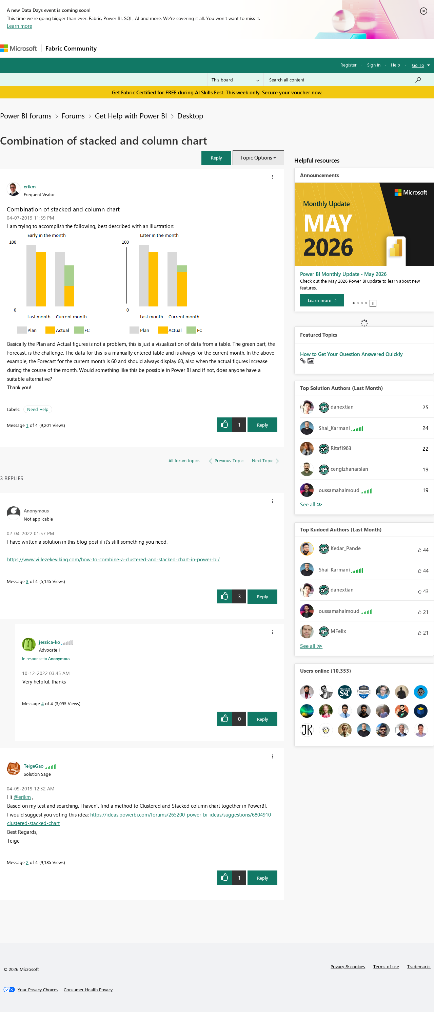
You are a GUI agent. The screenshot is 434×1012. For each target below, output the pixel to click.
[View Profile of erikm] (30, 186)
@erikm (22, 796)
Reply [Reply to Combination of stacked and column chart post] (262, 425)
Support (285, 48)
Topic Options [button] (256, 157)
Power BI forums (26, 115)
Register (348, 65)
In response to (46, 658)
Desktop (190, 115)
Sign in (373, 65)
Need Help (37, 409)
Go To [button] (418, 65)
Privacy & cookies (348, 966)
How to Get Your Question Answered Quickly (351, 354)
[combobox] (345, 79)
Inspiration (142, 48)
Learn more (19, 25)
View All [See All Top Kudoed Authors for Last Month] (311, 646)
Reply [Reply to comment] (262, 596)
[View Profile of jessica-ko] (49, 641)
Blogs (230, 48)
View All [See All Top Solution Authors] (311, 504)
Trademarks (419, 966)
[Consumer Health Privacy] (88, 989)
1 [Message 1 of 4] (27, 425)
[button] (216, 158)
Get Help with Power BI (131, 115)
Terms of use (386, 966)
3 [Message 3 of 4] (27, 581)
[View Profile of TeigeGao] (33, 765)
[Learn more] (322, 300)
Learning (256, 48)
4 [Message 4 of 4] (42, 703)
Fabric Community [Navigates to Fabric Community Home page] (71, 48)
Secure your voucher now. (292, 92)
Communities (200, 48)
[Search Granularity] (235, 79)
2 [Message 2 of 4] (27, 862)
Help (395, 65)
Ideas (169, 48)
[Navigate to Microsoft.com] (18, 48)
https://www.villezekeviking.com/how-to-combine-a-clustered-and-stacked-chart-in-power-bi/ (113, 559)
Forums (112, 48)
